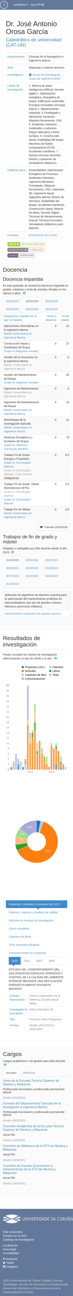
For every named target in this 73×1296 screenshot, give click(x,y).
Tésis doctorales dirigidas (24, 944)
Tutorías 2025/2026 (54, 527)
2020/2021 (12, 568)
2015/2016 (32, 576)
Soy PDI (37, 4)
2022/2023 (32, 309)
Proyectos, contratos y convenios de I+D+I (34, 904)
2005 (51, 960)
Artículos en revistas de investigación (31, 920)
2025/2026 (32, 301)
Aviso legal (9, 1249)
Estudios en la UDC (15, 1235)
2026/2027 (12, 301)
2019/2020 (32, 568)
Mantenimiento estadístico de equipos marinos (33, 613)
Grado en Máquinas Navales (21, 351)
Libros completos (19, 928)
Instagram (10, 1266)
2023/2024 (12, 309)
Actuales (11, 1072)
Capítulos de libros (20, 936)
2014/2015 (51, 576)
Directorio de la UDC (43, 235)
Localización (10, 1245)
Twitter (8, 1262)
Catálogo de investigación (18, 1239)
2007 (39, 960)
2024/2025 (51, 301)
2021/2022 (51, 309)
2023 (15, 960)
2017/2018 (12, 576)
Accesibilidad (11, 1253)
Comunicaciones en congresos (27, 952)
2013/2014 (12, 583)
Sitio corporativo (12, 1231)
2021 (27, 960)
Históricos (29, 1072)
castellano (21, 4)
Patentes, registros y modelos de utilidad (33, 912)
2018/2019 (51, 568)
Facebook (10, 1258)
